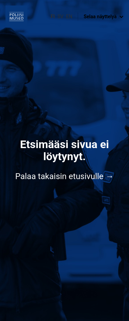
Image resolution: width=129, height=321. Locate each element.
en (69, 16)
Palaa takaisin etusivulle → (64, 176)
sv (60, 16)
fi (53, 16)
